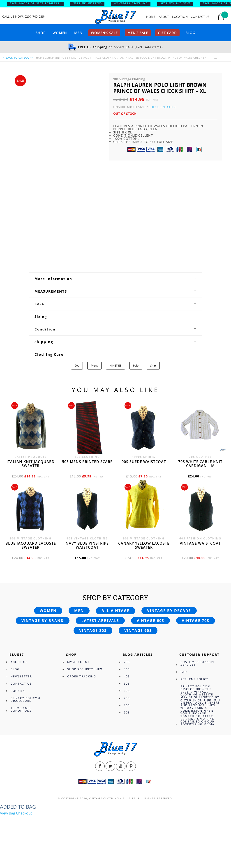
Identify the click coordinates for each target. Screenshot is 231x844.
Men (78, 32)
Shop (40, 32)
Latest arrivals (100, 620)
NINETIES (115, 365)
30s (127, 669)
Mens (94, 365)
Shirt (153, 365)
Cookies (18, 691)
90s (77, 365)
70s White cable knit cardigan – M (200, 463)
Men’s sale (137, 32)
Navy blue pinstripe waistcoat (87, 545)
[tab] (115, 278)
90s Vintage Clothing (100, 57)
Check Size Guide (162, 107)
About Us (19, 662)
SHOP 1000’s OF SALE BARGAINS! (42, 3)
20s (127, 662)
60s (127, 691)
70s (127, 698)
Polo (136, 365)
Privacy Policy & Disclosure (26, 699)
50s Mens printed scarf (87, 461)
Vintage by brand (42, 620)
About (164, 17)
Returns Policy (194, 679)
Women (60, 32)
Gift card (167, 32)
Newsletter (21, 676)
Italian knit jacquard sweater (31, 463)
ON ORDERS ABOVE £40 (138, 3)
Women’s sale (104, 32)
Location (180, 17)
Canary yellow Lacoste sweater (143, 545)
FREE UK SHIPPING (95, 3)
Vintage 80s (93, 630)
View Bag (7, 813)
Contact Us (200, 17)
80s (127, 705)
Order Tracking (81, 676)
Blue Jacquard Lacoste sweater (30, 545)
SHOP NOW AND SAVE (183, 3)
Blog (190, 32)
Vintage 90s (138, 630)
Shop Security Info (84, 669)
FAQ (183, 672)
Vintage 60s (150, 620)
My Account (78, 662)
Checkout (24, 813)
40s (127, 676)
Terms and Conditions (21, 709)
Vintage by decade (169, 610)
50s (127, 684)
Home (151, 17)
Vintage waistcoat (200, 543)
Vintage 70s (195, 620)
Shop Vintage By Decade (64, 57)
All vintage (115, 610)
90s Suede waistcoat (144, 461)
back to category (17, 57)
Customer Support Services (197, 663)
